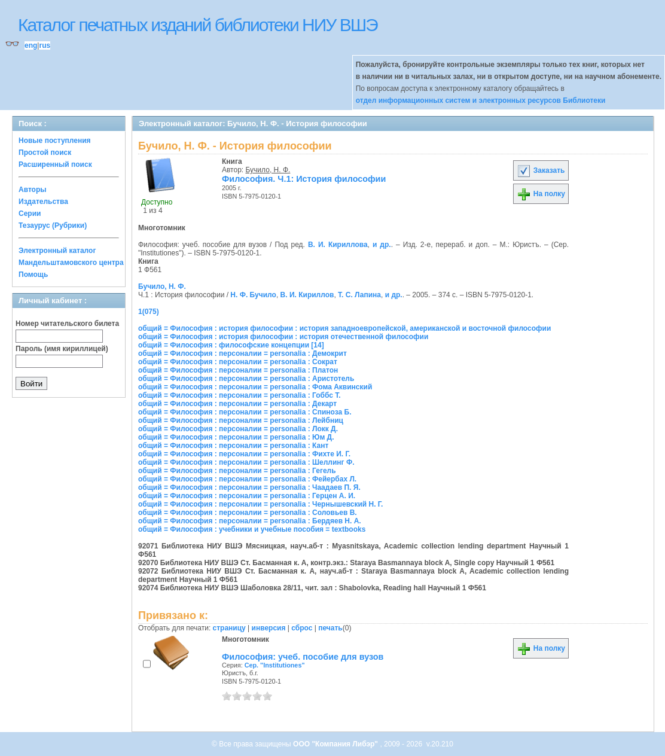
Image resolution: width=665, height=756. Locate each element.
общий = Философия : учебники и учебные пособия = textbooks (251, 529)
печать (330, 628)
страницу (229, 628)
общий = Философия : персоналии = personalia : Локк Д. (238, 429)
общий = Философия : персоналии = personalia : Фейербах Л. (247, 479)
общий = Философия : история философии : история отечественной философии (283, 337)
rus (44, 45)
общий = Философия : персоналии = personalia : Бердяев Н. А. (249, 521)
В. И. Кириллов (307, 295)
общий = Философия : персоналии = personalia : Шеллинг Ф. (246, 462)
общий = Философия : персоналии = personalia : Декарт (237, 404)
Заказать (541, 170)
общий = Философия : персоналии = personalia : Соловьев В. (247, 512)
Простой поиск (45, 152)
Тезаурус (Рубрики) (53, 225)
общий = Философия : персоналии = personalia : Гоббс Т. (239, 395)
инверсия (269, 628)
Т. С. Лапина (359, 295)
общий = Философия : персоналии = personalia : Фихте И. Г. (244, 454)
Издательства (43, 201)
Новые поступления (55, 140)
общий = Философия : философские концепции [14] (231, 345)
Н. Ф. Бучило (253, 295)
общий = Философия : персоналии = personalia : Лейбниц (240, 420)
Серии (30, 213)
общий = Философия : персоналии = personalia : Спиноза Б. (245, 412)
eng (31, 45)
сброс (301, 628)
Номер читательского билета (67, 323)
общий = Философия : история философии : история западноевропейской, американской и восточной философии (344, 328)
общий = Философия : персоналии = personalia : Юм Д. (236, 437)
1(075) (148, 311)
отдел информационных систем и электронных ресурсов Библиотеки (481, 100)
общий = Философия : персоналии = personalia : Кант (233, 445)
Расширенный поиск (55, 164)
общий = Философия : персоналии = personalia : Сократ (237, 362)
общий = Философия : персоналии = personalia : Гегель (237, 471)
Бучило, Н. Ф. (268, 170)
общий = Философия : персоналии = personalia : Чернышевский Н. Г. (260, 504)
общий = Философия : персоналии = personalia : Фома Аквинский (255, 387)
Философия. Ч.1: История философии (304, 179)
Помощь (33, 274)
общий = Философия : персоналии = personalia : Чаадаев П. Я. (249, 487)
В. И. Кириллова (338, 244)
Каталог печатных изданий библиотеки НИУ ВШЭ (197, 25)
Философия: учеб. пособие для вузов (302, 657)
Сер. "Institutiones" (275, 665)
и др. (382, 244)
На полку (541, 194)
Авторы (33, 189)
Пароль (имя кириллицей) (62, 349)
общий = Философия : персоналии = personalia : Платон (238, 370)
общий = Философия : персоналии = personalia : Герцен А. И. (246, 496)
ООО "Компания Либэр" (336, 744)
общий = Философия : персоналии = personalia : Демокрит (242, 353)
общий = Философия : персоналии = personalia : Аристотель (246, 378)
